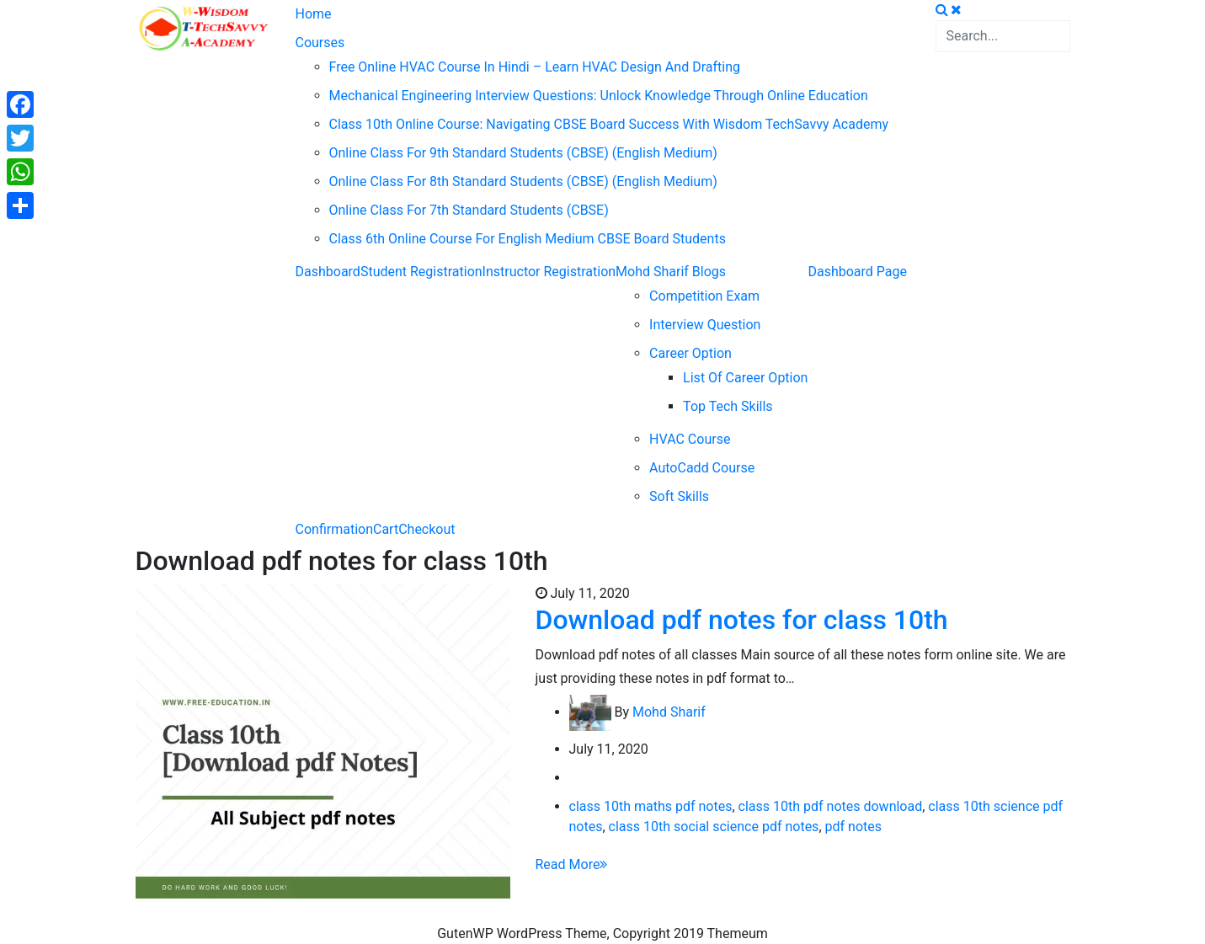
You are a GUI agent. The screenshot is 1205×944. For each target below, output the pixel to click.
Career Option (690, 353)
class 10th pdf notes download (830, 806)
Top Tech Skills (728, 406)
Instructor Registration (549, 272)
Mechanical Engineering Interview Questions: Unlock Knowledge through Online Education (598, 96)
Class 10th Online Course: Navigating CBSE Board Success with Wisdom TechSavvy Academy (609, 124)
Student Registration (421, 272)
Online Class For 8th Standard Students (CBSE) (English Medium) (523, 181)
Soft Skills (679, 496)
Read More (572, 864)
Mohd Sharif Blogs (671, 272)
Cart (385, 529)
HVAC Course (689, 439)
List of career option (745, 378)
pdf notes (853, 827)
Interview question (704, 325)
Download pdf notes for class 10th (742, 620)
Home (314, 14)
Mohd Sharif (669, 712)
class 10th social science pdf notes (714, 827)
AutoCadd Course (701, 468)
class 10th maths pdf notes (651, 806)
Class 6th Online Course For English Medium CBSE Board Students (527, 239)
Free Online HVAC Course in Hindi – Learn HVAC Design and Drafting (534, 67)
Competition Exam (704, 296)
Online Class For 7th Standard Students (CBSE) (469, 210)
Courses (320, 43)
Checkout (426, 529)
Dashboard (328, 272)
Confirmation (334, 529)
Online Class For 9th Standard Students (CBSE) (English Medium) (523, 153)
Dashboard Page (857, 272)
